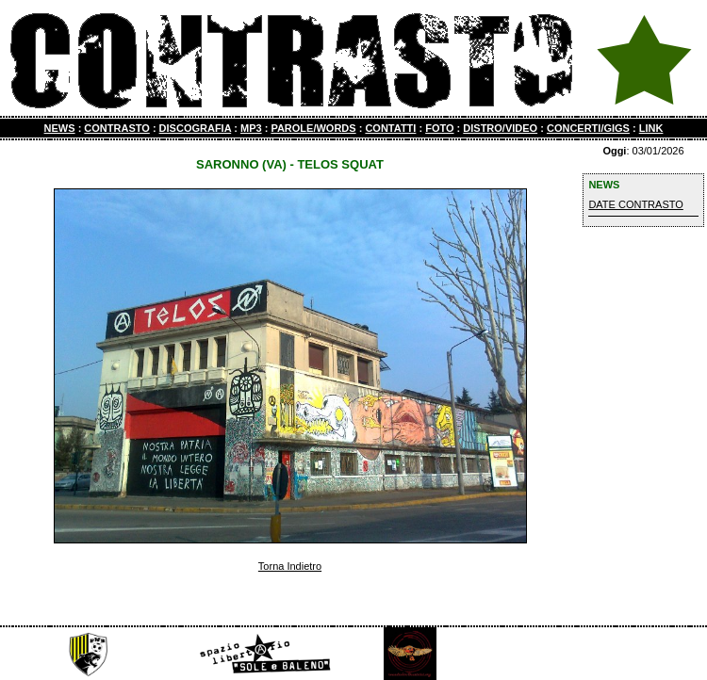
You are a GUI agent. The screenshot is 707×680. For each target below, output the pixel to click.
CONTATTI (390, 128)
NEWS (59, 128)
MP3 (251, 128)
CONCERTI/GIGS (588, 128)
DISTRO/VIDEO (500, 128)
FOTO (439, 128)
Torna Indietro (289, 566)
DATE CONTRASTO (635, 204)
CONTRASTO (116, 128)
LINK (651, 128)
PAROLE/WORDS (313, 128)
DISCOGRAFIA (195, 128)
